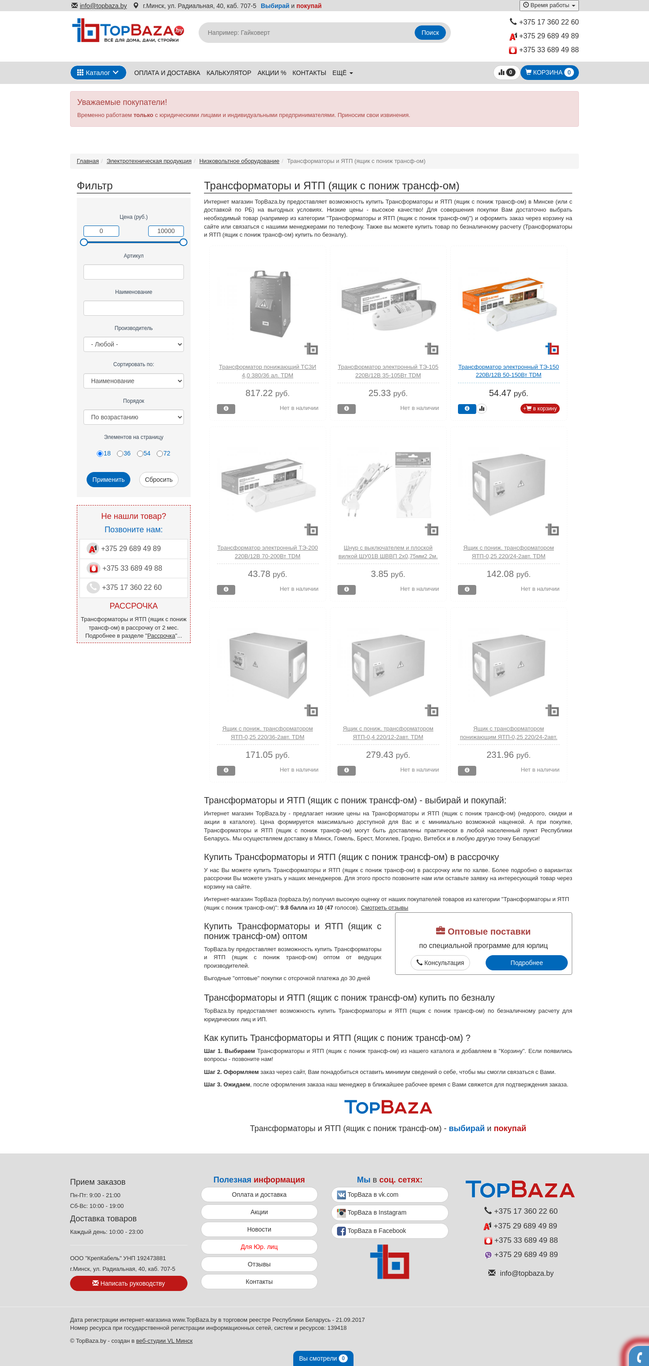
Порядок (133, 401)
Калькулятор (229, 72)
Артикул (134, 256)
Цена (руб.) (134, 217)
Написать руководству (128, 1283)
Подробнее (527, 962)
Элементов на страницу (133, 437)
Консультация (440, 962)
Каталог (93, 72)
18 (104, 453)
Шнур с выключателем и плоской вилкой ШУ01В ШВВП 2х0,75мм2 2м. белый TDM (387, 556)
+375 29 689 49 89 (544, 36)
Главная (88, 161)
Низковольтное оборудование (239, 161)
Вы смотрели (323, 1358)
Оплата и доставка (167, 72)
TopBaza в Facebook (371, 1231)
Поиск (430, 32)
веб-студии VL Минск (164, 1340)
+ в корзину (540, 408)
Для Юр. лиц (259, 1246)
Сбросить (159, 479)
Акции (259, 1212)
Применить (108, 479)
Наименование (133, 292)
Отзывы (259, 1264)
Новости (259, 1229)
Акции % (272, 72)
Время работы (549, 5)
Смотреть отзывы (384, 907)
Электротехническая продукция (149, 161)
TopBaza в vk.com (368, 1195)
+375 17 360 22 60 (544, 22)
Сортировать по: (133, 364)
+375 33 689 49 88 (544, 50)
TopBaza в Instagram (372, 1213)
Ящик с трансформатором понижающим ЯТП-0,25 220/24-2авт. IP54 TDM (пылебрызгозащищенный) (508, 736)
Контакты (309, 72)
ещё (343, 72)
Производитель (134, 328)
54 (144, 453)
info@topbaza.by (99, 5)
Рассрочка (161, 635)
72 (164, 453)
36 (124, 453)
